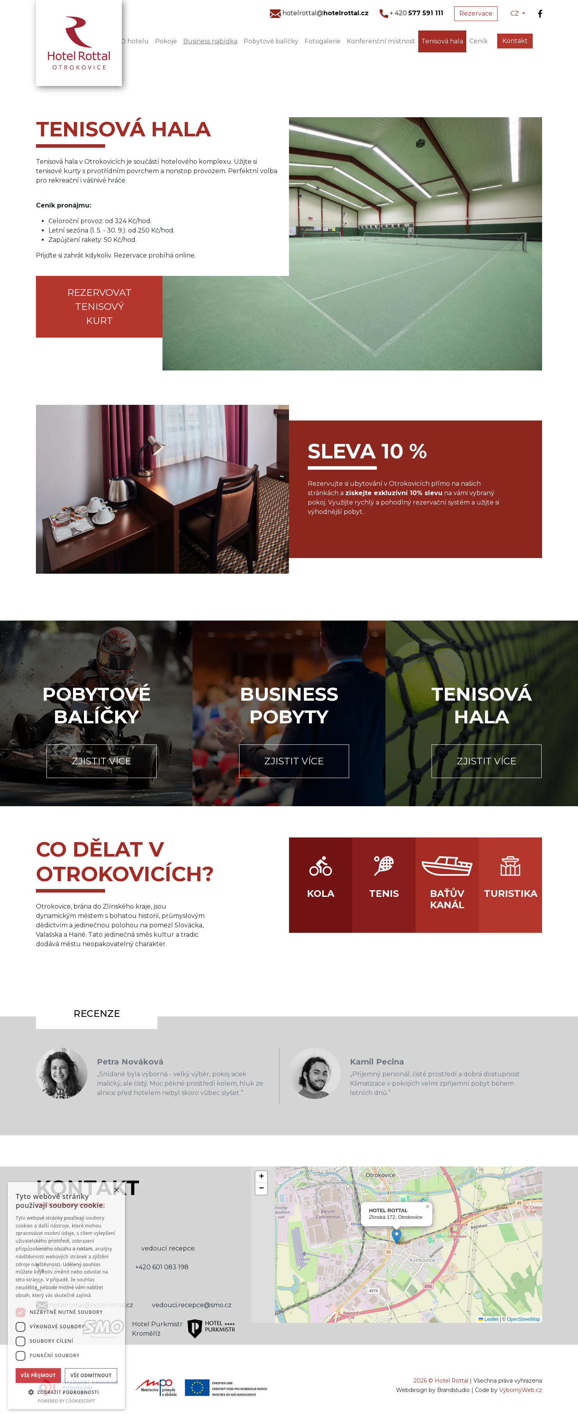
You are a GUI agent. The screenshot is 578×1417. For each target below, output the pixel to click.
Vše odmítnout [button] (90, 1375)
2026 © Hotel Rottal (441, 1380)
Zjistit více (101, 761)
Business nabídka (210, 41)
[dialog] (66, 1295)
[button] (396, 1237)
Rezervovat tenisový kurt (99, 306)
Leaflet (488, 1319)
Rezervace (475, 13)
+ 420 (411, 13)
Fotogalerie (323, 41)
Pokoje (166, 41)
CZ (515, 13)
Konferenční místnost (381, 41)
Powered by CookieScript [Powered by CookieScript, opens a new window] (66, 1401)
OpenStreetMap (523, 1319)
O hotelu (134, 41)
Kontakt (515, 41)
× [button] (116, 1190)
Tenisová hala (442, 41)
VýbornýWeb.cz (520, 1390)
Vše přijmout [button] (38, 1375)
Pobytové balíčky (271, 41)
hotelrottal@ (319, 13)
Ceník (478, 41)
